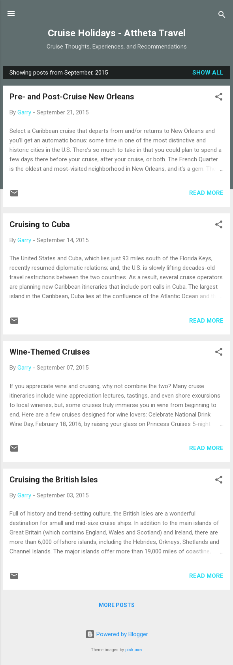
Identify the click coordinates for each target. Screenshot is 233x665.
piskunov (133, 649)
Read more (206, 192)
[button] (219, 98)
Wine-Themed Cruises (49, 352)
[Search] (222, 16)
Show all (208, 72)
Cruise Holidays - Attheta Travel (117, 33)
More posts (117, 605)
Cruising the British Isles (53, 479)
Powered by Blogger (116, 634)
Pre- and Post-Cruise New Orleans (71, 96)
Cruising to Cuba (39, 224)
